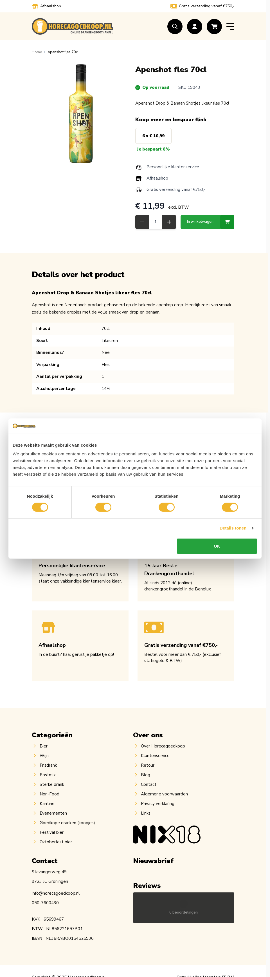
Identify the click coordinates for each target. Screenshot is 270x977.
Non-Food (49, 794)
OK (217, 546)
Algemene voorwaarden (164, 794)
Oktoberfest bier (56, 842)
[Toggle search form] (175, 26)
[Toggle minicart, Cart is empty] (214, 26)
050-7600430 (45, 903)
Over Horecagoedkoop (163, 746)
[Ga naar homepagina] (37, 52)
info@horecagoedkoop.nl (56, 893)
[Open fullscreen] (81, 113)
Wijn (44, 755)
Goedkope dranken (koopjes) (67, 823)
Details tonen (233, 528)
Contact (148, 784)
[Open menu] (230, 26)
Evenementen (53, 813)
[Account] (194, 26)
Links (145, 813)
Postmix (48, 775)
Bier (44, 746)
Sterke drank (52, 784)
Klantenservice (155, 755)
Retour (147, 765)
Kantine (47, 803)
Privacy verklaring (157, 803)
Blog (145, 775)
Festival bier (52, 832)
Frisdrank (48, 765)
